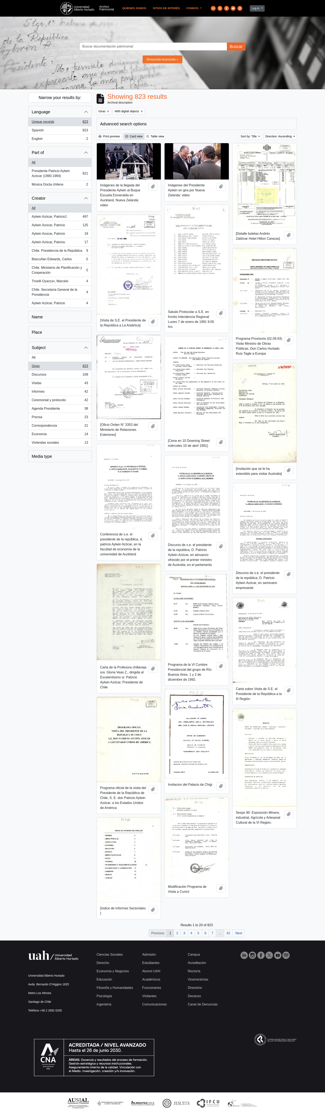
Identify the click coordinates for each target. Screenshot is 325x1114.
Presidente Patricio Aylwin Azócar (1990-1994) (60, 173)
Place (37, 332)
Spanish (60, 131)
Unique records (60, 122)
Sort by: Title (249, 136)
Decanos (194, 996)
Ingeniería (104, 1004)
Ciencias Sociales (110, 954)
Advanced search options (123, 124)
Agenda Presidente (60, 409)
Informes (60, 392)
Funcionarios (151, 987)
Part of (38, 152)
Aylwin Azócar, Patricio (60, 243)
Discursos (60, 375)
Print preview (109, 136)
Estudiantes (151, 963)
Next (238, 933)
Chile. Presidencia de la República (60, 251)
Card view (134, 136)
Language (41, 112)
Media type (42, 456)
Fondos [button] (193, 8)
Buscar (236, 46)
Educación (104, 979)
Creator (39, 198)
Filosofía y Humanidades (115, 987)
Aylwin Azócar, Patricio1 (60, 217)
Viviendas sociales (60, 443)
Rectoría (194, 971)
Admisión (149, 954)
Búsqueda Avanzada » (162, 59)
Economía (60, 435)
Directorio (195, 987)
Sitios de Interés (166, 8)
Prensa (60, 418)
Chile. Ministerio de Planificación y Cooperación (60, 270)
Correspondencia (60, 426)
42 (228, 933)
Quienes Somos (134, 8)
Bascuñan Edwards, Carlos (60, 260)
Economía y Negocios (113, 971)
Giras (60, 367)
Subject (39, 347)
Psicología (104, 996)
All (33, 162)
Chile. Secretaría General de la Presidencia (60, 292)
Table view (155, 136)
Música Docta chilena (60, 185)
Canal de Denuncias (203, 1004)
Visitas (60, 384)
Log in (256, 8)
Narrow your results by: (60, 97)
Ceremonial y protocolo (60, 401)
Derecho (103, 963)
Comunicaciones (154, 1004)
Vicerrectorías (198, 979)
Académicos (151, 979)
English (60, 139)
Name (37, 317)
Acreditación (197, 963)
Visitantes (149, 996)
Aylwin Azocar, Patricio (60, 226)
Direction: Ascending (279, 136)
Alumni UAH (151, 971)
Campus (194, 954)
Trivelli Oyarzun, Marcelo (60, 282)
